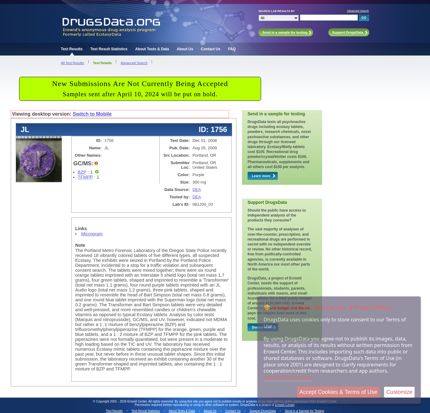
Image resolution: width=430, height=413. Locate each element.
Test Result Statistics (108, 49)
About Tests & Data (152, 49)
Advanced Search (358, 10)
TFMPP (85, 177)
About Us (185, 49)
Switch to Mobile (92, 114)
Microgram (92, 233)
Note (80, 245)
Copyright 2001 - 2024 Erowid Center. (122, 401)
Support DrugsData (262, 411)
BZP (82, 172)
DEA (196, 189)
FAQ (232, 49)
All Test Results (72, 63)
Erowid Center (284, 405)
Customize (399, 392)
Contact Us (210, 49)
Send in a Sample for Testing (304, 411)
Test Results (72, 49)
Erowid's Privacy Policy (288, 377)
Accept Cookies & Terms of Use (338, 392)
